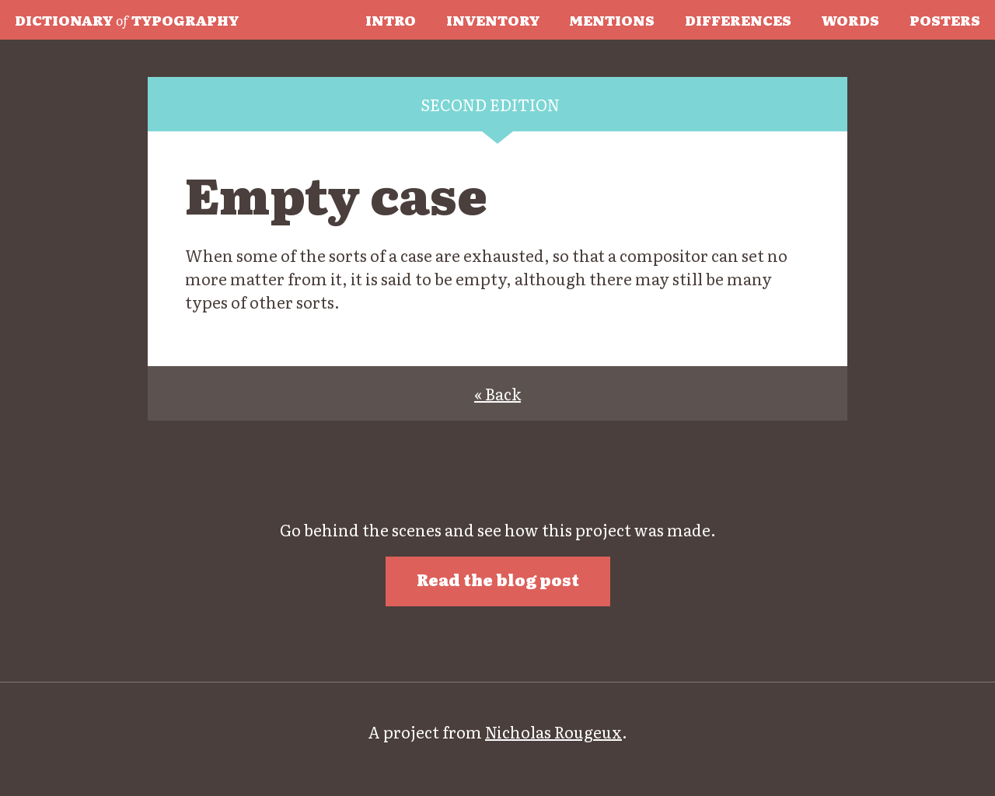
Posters (944, 19)
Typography (127, 19)
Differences (738, 19)
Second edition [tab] (490, 104)
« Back (497, 393)
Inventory (492, 19)
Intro (390, 19)
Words (850, 19)
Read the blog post (498, 579)
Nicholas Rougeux (553, 731)
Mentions (612, 19)
